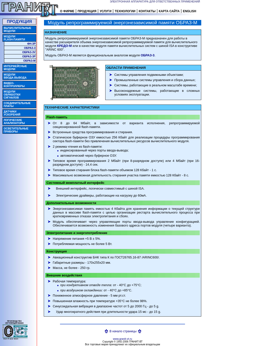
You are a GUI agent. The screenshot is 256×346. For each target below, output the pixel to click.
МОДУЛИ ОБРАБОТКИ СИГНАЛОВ (12, 94)
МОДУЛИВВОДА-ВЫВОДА (15, 76)
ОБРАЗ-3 (30, 47)
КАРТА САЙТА (169, 11)
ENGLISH (189, 11)
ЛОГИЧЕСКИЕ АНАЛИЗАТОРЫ (14, 121)
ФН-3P (31, 43)
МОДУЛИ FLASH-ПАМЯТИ (14, 38)
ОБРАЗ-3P (29, 56)
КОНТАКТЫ (147, 11)
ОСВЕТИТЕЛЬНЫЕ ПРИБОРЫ (16, 130)
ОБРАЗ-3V (29, 52)
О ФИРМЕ (67, 11)
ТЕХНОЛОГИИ (125, 11)
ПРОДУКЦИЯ (87, 11)
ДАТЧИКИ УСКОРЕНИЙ (12, 113)
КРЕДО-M (64, 46)
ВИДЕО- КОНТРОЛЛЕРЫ (14, 85)
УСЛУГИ (106, 11)
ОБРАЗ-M (29, 60)
